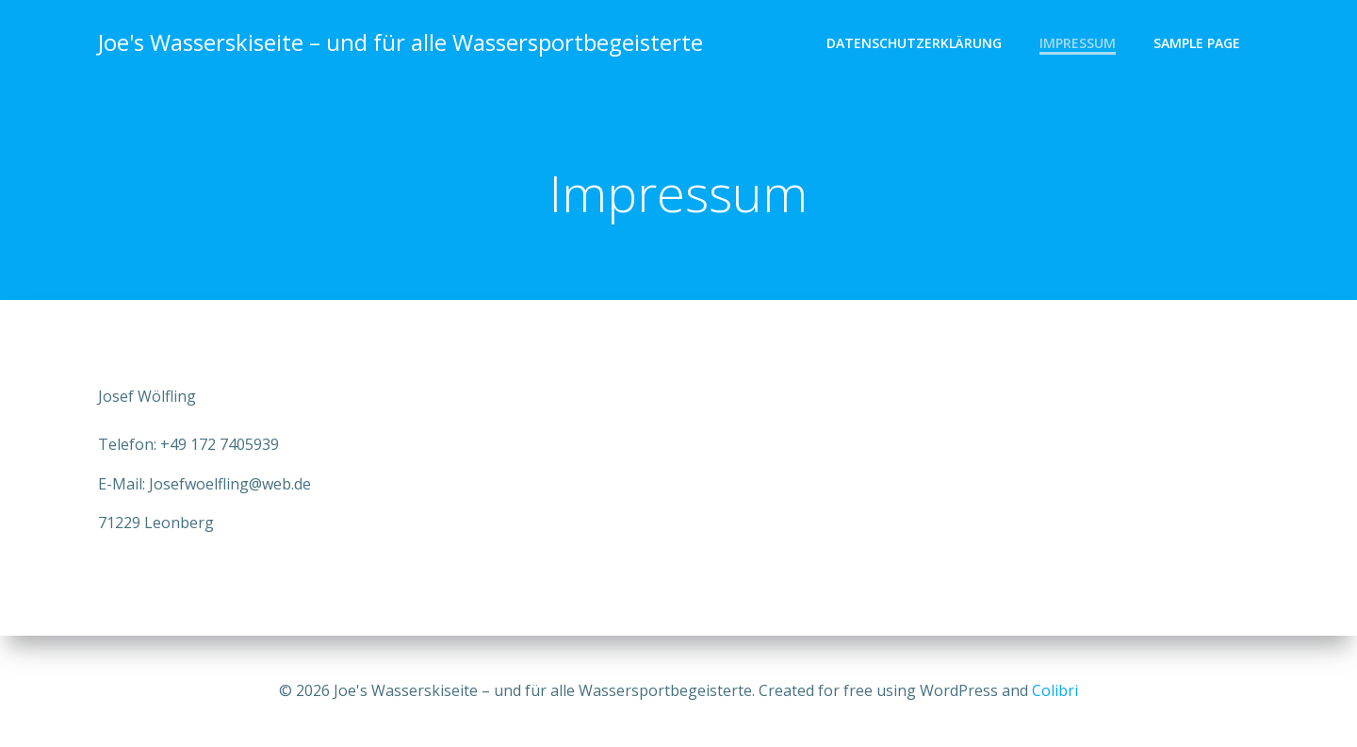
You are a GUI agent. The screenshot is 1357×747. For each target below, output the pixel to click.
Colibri (1055, 690)
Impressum (1077, 43)
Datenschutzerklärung (914, 43)
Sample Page (1196, 43)
